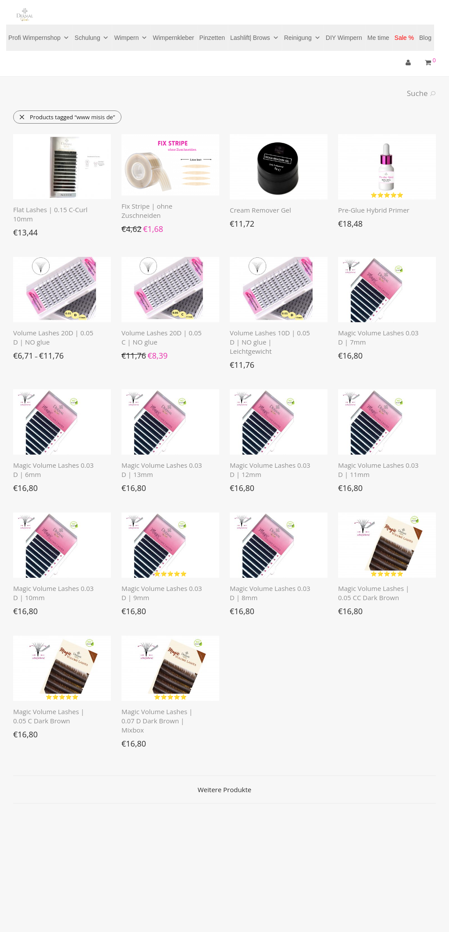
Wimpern (130, 38)
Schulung (92, 38)
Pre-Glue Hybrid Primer (374, 210)
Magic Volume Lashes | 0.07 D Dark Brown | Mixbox (156, 720)
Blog (425, 37)
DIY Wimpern (344, 37)
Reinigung (302, 38)
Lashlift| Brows (254, 38)
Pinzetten (212, 37)
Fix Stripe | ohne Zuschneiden (146, 211)
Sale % (404, 37)
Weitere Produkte (224, 789)
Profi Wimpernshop (38, 38)
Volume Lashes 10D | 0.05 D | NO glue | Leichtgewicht (270, 342)
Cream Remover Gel (260, 210)
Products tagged (67, 117)
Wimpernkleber (173, 37)
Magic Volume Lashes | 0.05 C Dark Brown (48, 716)
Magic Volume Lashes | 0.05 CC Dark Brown (373, 593)
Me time (378, 37)
